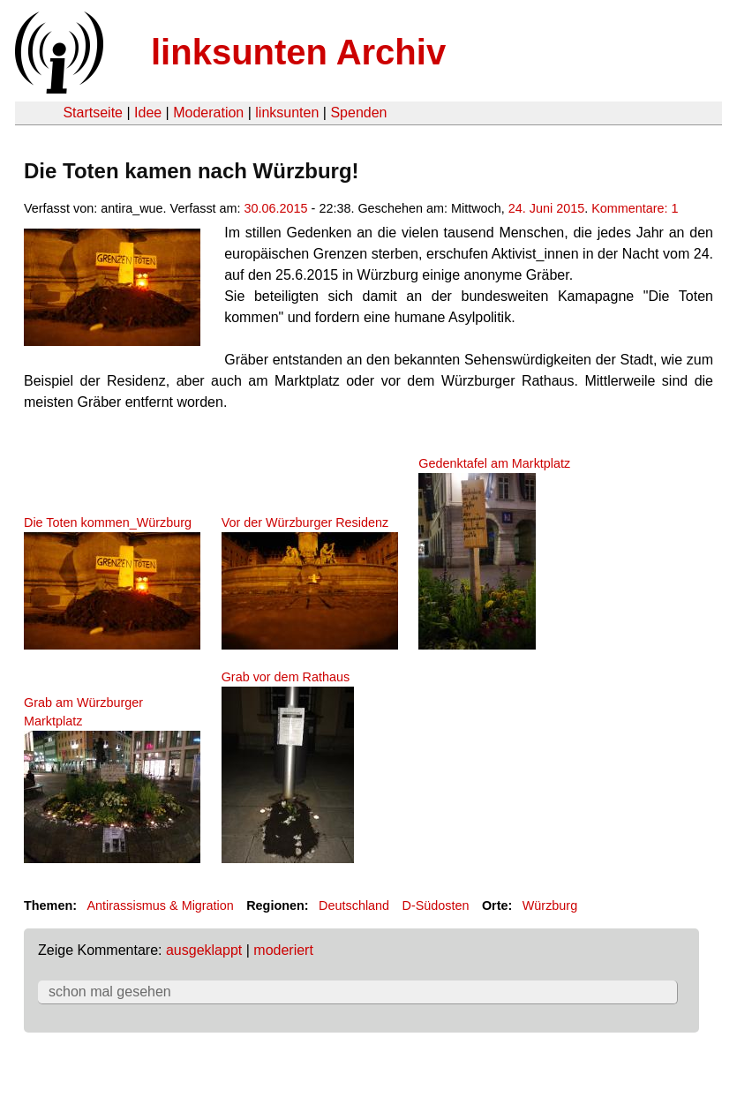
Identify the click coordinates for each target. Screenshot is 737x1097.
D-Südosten (435, 905)
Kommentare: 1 (634, 208)
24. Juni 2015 (546, 208)
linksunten (287, 112)
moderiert (283, 950)
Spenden (358, 112)
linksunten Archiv (298, 52)
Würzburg (550, 905)
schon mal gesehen (110, 991)
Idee (148, 112)
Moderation (208, 112)
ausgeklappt (204, 950)
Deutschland (354, 905)
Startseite (93, 112)
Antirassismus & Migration (159, 905)
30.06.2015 (276, 208)
